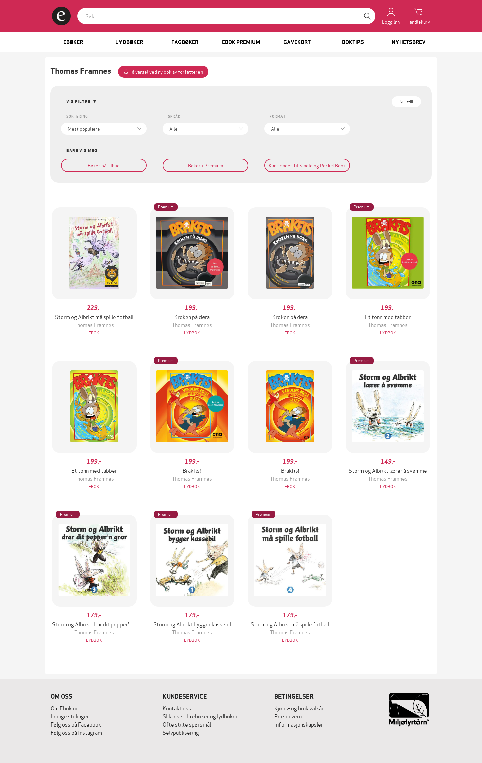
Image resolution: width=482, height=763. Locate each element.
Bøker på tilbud (104, 165)
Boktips (353, 42)
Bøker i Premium (205, 165)
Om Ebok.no (65, 708)
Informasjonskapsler (298, 724)
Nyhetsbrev (409, 42)
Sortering (77, 116)
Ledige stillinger (70, 716)
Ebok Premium (241, 42)
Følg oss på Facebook (76, 724)
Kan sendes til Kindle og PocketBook (307, 165)
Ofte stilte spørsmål (187, 724)
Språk (174, 116)
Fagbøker (184, 42)
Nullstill (406, 101)
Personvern (288, 716)
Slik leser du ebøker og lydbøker (200, 716)
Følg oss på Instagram (76, 732)
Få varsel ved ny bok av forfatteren (163, 71)
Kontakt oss (177, 708)
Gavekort (297, 42)
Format (278, 116)
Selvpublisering (181, 732)
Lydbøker (129, 42)
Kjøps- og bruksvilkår (299, 708)
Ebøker (73, 42)
